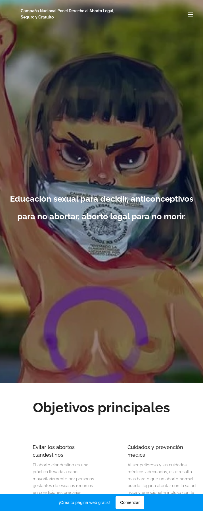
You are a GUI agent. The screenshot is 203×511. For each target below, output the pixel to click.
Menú (190, 14)
